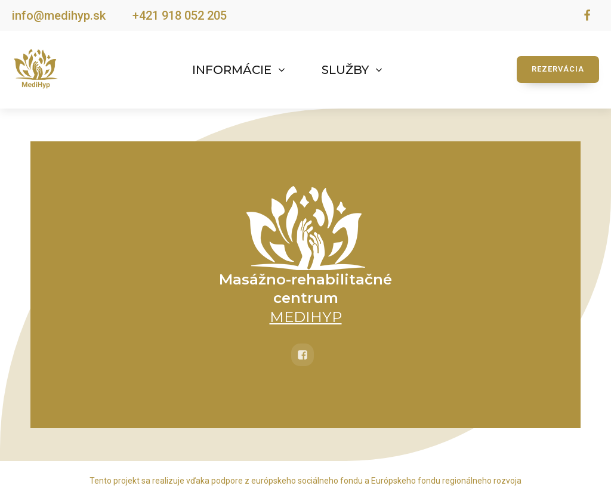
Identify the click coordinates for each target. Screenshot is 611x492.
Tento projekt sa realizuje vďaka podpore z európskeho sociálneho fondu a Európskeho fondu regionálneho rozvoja (305, 480)
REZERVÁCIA (558, 68)
